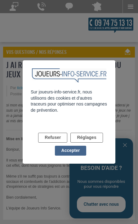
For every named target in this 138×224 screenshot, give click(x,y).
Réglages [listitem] (86, 137)
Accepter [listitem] (70, 150)
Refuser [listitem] (53, 137)
